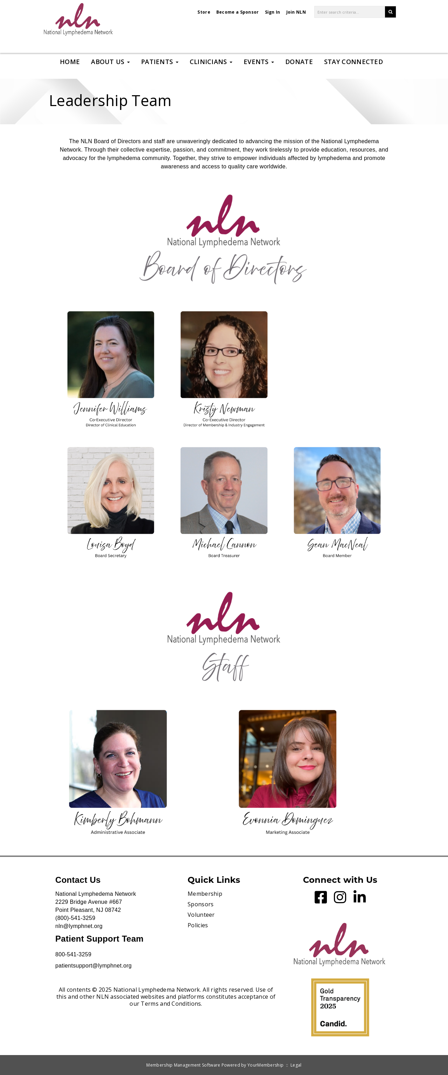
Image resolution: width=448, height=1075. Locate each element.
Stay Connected (353, 61)
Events (259, 61)
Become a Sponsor (237, 12)
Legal (296, 1065)
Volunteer (201, 915)
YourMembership (265, 1065)
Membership (205, 894)
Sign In (272, 12)
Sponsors (201, 904)
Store (203, 12)
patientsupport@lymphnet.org (93, 966)
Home (70, 61)
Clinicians (211, 61)
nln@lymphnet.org (79, 926)
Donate (299, 61)
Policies (198, 925)
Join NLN (296, 12)
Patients (159, 61)
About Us (110, 61)
